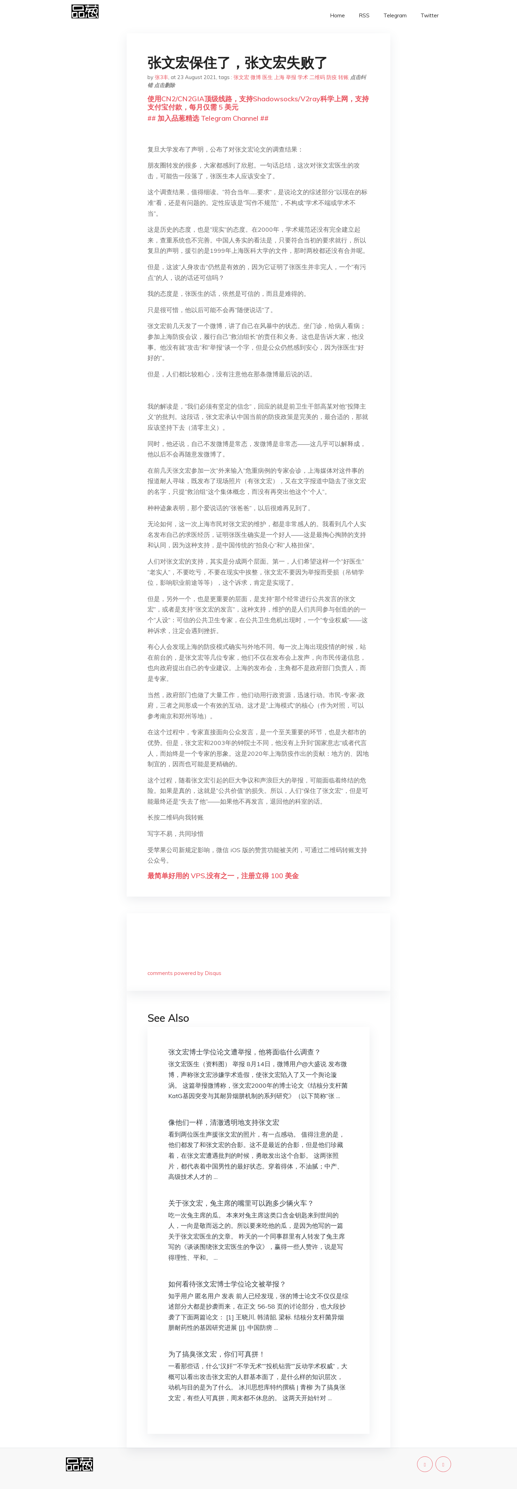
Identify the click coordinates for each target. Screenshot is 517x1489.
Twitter (430, 15)
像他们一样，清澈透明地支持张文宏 (223, 1122)
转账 (343, 77)
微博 (256, 77)
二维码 (317, 77)
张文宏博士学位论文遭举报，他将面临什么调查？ (244, 1051)
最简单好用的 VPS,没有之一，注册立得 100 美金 (223, 875)
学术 (303, 77)
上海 (279, 77)
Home (337, 15)
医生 (267, 77)
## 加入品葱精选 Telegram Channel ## (208, 118)
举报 (291, 77)
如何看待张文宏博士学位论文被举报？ (227, 1284)
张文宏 (241, 77)
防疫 (332, 77)
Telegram (395, 15)
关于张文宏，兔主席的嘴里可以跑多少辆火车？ (241, 1203)
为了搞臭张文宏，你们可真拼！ (216, 1354)
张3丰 (161, 77)
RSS (364, 15)
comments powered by (184, 973)
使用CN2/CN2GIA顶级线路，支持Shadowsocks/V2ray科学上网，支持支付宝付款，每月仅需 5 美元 (258, 102)
